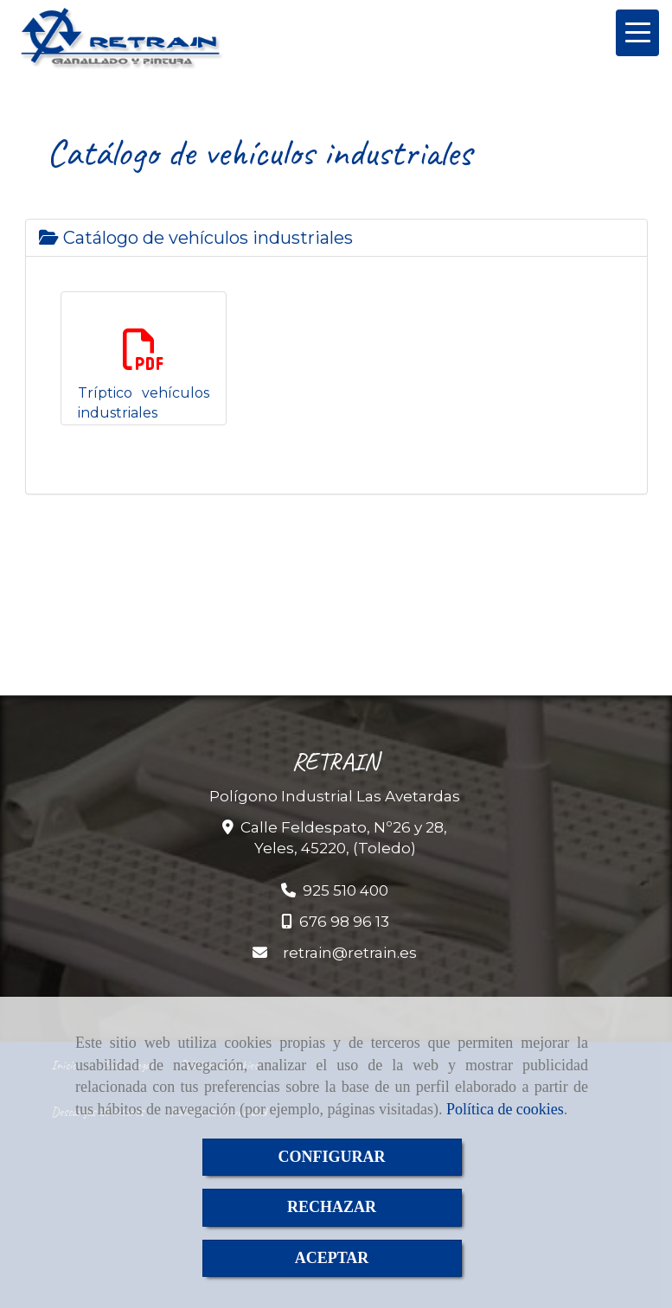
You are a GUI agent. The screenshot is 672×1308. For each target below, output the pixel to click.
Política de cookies (505, 1109)
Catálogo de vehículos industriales (196, 237)
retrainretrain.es (350, 952)
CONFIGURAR (332, 1156)
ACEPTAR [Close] (332, 1258)
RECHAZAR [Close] (331, 1206)
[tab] (336, 238)
